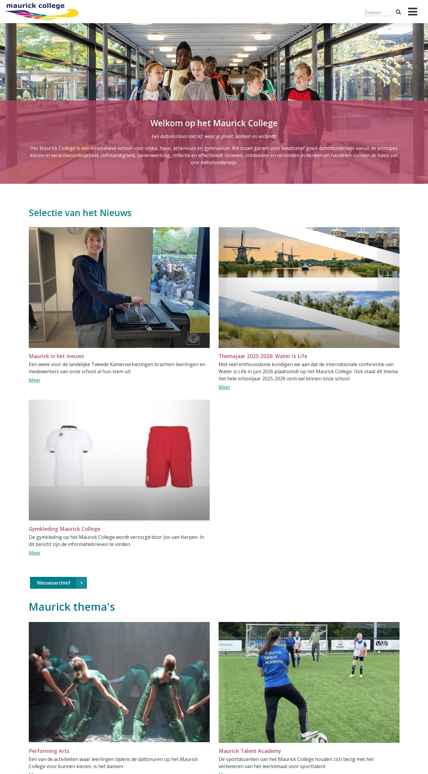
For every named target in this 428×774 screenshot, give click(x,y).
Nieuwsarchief (53, 583)
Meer (35, 380)
